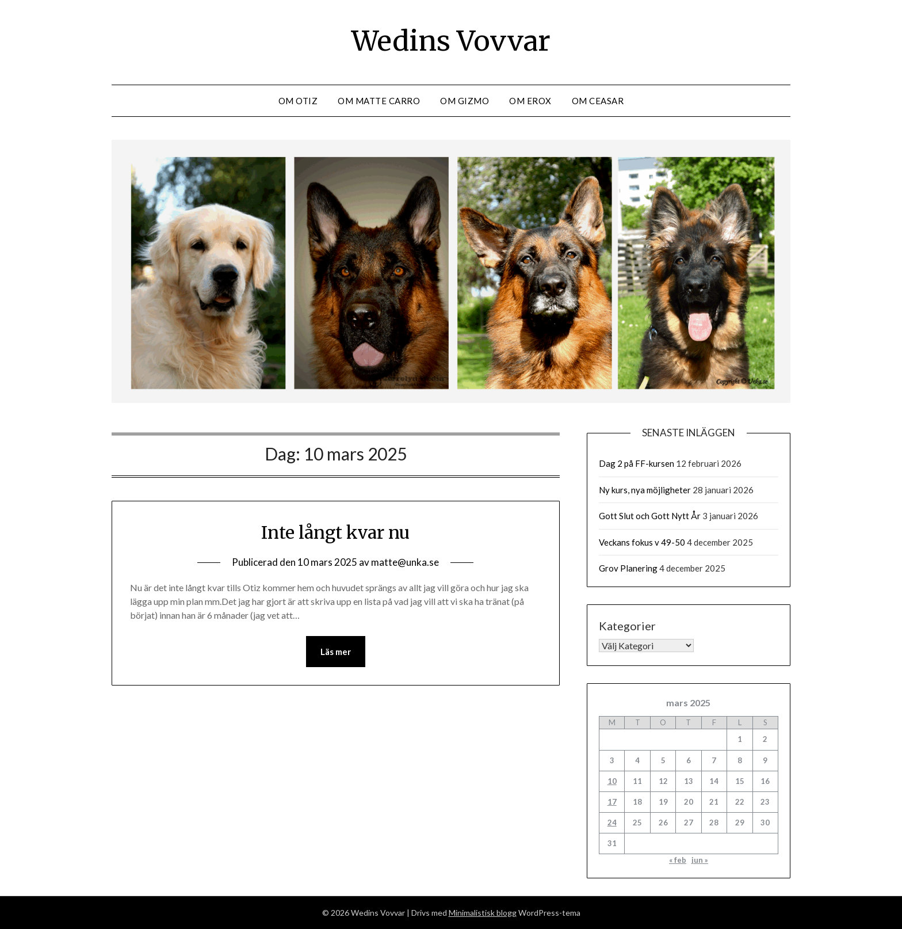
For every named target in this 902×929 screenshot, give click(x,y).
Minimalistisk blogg (483, 912)
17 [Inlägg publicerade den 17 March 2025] (612, 801)
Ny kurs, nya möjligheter (645, 490)
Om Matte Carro (379, 101)
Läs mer (335, 651)
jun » (699, 860)
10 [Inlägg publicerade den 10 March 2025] (612, 781)
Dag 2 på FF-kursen (636, 463)
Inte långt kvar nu (335, 532)
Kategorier (627, 626)
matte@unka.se (405, 562)
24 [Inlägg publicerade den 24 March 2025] (612, 822)
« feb (677, 860)
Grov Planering (628, 568)
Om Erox (530, 101)
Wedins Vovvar (451, 41)
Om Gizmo (464, 101)
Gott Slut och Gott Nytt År (650, 516)
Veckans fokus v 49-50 (642, 542)
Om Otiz (298, 101)
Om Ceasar (598, 101)
